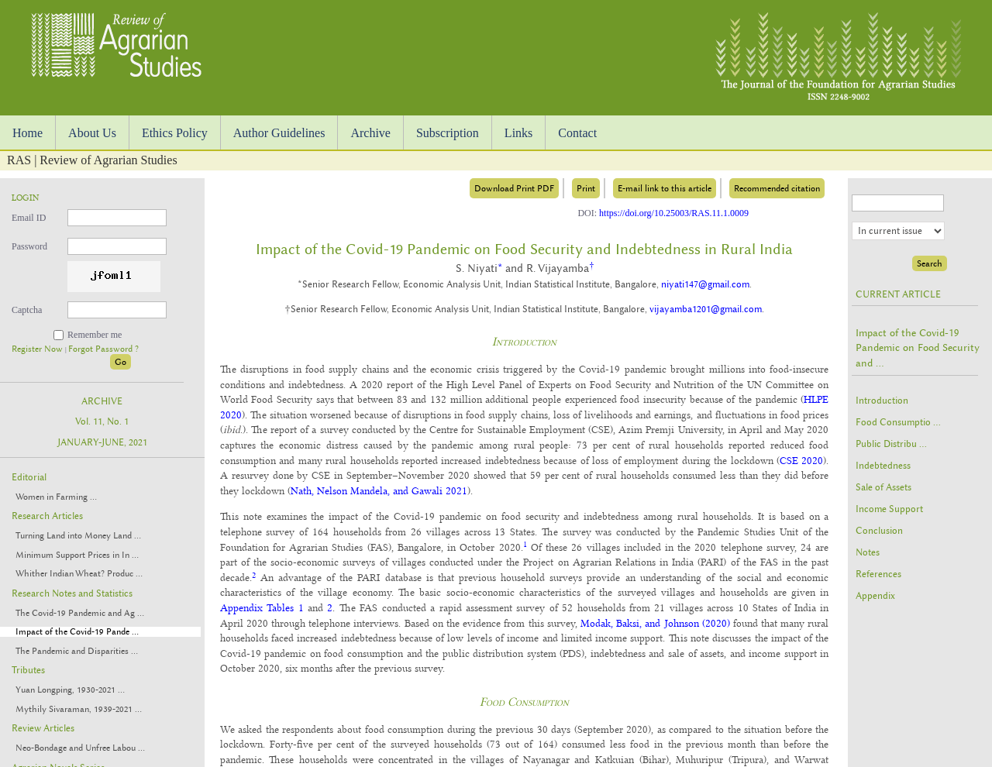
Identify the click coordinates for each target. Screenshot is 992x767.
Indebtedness (883, 465)
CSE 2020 (801, 460)
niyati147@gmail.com (705, 284)
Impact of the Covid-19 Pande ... (77, 632)
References (878, 574)
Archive (370, 132)
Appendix (875, 595)
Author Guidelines (279, 132)
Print (586, 188)
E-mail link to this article (664, 188)
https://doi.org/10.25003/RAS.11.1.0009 (674, 213)
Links (518, 132)
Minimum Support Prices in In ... (77, 555)
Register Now (38, 349)
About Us (92, 132)
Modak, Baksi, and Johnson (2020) (655, 623)
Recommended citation (777, 188)
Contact (577, 132)
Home (27, 132)
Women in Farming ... (56, 497)
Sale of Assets (883, 487)
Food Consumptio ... (898, 422)
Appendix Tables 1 (262, 607)
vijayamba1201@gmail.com (705, 309)
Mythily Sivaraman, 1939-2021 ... (79, 709)
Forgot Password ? (103, 349)
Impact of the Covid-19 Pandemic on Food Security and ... (918, 347)
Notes (868, 552)
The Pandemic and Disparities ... (77, 651)
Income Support (889, 509)
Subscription (447, 132)
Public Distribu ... (891, 444)
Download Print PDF (514, 188)
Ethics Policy (175, 132)
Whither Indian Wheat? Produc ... (79, 574)
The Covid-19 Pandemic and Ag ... (80, 613)
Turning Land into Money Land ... (78, 536)
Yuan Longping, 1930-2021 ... (70, 690)
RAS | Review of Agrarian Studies (92, 160)
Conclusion (879, 530)
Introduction (882, 400)
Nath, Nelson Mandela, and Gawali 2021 (379, 490)
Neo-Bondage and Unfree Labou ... (80, 748)
